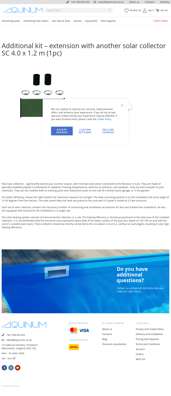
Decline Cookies (108, 131)
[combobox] (78, 10)
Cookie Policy (104, 119)
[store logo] (23, 10)
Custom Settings (85, 131)
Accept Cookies (62, 131)
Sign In (151, 10)
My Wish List (135, 10)
